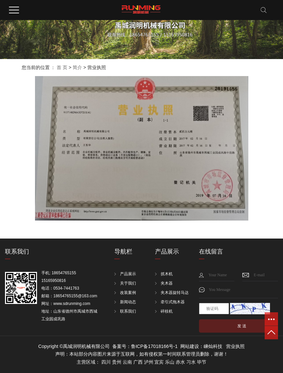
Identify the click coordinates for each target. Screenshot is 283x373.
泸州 (148, 362)
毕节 (201, 362)
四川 (106, 362)
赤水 (180, 362)
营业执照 (235, 346)
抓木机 (167, 274)
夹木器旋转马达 (175, 292)
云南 (127, 362)
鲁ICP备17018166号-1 (154, 346)
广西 (138, 362)
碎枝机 (167, 311)
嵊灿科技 (213, 346)
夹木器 (167, 283)
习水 (191, 362)
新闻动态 (128, 302)
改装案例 (128, 292)
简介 (77, 67)
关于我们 (128, 283)
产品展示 (128, 274)
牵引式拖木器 (173, 302)
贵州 (116, 362)
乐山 (169, 362)
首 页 (62, 67)
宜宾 (159, 362)
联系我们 (128, 311)
